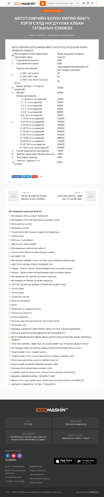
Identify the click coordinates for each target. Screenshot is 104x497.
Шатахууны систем (20, 228)
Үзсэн (34, 176)
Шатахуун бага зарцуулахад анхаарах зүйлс (31, 368)
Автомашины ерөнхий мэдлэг (25, 211)
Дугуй (14, 305)
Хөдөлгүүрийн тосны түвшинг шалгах (28, 352)
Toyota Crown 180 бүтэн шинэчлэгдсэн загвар (32, 252)
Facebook (17, 176)
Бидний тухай (36, 466)
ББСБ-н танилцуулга (14, 466)
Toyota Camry (17, 236)
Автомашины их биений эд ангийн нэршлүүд (32, 280)
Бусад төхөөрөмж (19, 317)
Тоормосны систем (20, 297)
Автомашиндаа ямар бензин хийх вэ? (28, 248)
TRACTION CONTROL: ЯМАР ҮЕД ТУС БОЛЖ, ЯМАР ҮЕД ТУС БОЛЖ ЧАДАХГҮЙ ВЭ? (50, 344)
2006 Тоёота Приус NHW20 (23, 244)
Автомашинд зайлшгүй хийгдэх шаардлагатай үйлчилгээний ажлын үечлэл (46, 348)
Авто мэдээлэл (37, 474)
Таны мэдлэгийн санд (52, 11)
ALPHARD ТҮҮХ (18, 256)
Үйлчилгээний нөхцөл (40, 478)
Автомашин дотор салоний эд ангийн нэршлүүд (33, 276)
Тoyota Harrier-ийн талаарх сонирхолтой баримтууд (35, 232)
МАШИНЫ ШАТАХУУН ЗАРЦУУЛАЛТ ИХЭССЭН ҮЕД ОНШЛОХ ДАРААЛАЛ (45, 329)
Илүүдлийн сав (18, 325)
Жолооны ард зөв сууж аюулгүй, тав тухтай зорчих (35, 321)
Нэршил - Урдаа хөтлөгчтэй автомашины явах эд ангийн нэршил (41, 272)
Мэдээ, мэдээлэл (37, 35)
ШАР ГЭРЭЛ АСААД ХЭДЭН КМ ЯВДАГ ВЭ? (32, 264)
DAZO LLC (94, 492)
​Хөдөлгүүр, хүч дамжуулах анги (26, 309)
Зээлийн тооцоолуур (15, 481)
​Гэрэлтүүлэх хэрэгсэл (21, 313)
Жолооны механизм (20, 301)
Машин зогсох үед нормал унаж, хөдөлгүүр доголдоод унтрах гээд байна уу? (47, 380)
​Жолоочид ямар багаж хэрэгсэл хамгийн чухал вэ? (35, 360)
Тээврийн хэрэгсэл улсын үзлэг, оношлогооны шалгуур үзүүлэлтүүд (43, 372)
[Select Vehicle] (43, 3)
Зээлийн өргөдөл (13, 477)
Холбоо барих (36, 482)
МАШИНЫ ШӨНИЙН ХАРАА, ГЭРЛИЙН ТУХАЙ (33, 376)
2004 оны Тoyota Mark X (22, 240)
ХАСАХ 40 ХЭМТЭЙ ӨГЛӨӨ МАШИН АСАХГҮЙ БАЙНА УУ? (38, 333)
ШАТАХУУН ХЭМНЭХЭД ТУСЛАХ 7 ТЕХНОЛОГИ (33, 384)
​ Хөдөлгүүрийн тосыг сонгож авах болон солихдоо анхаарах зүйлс (42, 356)
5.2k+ (41, 176)
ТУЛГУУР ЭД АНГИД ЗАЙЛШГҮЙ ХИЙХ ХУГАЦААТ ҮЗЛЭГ (38, 284)
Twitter (26, 176)
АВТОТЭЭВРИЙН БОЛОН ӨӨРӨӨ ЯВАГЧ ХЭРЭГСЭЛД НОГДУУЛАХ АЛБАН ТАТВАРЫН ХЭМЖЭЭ (51, 338)
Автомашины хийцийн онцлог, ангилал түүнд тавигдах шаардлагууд (43, 260)
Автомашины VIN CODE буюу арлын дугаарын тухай (35, 220)
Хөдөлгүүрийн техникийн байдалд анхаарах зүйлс (34, 364)
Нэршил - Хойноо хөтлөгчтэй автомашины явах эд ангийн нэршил (42, 268)
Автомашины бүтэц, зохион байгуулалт (29, 216)
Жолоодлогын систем (21, 224)
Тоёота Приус (17, 288)
